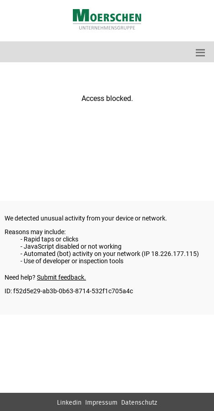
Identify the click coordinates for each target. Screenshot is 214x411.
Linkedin (69, 403)
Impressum (101, 403)
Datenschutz (139, 403)
